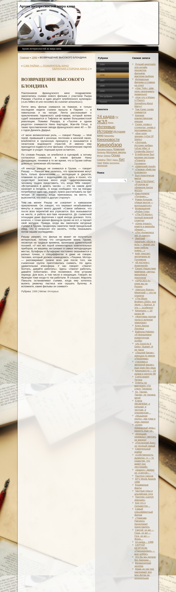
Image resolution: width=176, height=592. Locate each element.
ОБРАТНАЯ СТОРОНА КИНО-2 (71, 68)
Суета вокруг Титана (141, 378)
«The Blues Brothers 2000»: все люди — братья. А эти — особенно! (145, 303)
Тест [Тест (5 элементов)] (109, 159)
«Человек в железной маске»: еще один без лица (145, 364)
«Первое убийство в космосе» (145, 171)
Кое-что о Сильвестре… (142, 504)
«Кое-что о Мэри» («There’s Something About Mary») (144, 102)
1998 (102, 85)
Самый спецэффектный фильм (143, 512)
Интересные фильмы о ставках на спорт (144, 82)
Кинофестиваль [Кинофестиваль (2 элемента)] (105, 149)
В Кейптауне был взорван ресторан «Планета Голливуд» (144, 159)
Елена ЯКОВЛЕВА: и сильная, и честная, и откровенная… (142, 406)
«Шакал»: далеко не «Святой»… (144, 471)
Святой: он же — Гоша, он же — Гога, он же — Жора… (144, 534)
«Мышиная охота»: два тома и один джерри (144, 418)
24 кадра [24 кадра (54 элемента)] (106, 116)
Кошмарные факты (141, 486)
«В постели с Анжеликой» (142, 264)
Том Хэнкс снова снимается (144, 111)
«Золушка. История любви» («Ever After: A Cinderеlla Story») (144, 147)
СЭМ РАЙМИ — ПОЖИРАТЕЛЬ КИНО (46, 65)
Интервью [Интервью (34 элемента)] (106, 126)
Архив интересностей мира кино (47, 6)
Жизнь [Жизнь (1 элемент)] (110, 123)
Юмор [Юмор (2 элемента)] (106, 163)
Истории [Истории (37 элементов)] (105, 131)
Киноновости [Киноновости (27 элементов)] (108, 139)
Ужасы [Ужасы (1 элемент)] (115, 160)
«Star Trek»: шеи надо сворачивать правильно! (144, 91)
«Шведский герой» (145, 166)
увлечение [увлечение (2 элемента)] (102, 165)
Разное (103, 101)
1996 (34, 57)
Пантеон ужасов (144, 476)
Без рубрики (106, 96)
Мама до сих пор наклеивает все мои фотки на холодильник (144, 573)
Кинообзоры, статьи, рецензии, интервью (99, 585)
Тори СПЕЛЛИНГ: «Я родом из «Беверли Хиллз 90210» (144, 186)
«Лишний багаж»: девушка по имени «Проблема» (144, 355)
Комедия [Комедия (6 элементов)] (119, 149)
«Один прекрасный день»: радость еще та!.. (145, 427)
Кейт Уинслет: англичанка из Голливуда (142, 256)
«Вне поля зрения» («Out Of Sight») (143, 136)
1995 (102, 70)
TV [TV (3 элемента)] (116, 117)
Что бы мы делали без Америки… (145, 558)
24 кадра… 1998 (144, 542)
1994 (102, 64)
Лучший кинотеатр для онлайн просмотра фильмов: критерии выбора (145, 70)
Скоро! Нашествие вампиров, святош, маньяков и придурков (145, 273)
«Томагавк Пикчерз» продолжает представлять (142, 522)
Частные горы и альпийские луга (143, 492)
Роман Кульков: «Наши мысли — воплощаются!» (143, 202)
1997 (102, 80)
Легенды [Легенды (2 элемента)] (101, 152)
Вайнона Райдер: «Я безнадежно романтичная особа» (144, 336)
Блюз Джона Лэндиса (141, 327)
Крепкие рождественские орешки (143, 118)
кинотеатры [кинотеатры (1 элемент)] (114, 163)
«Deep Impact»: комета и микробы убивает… (144, 226)
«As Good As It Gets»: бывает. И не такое (143, 346)
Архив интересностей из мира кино (41, 48)
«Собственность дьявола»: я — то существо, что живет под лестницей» (144, 460)
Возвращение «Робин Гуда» (142, 210)
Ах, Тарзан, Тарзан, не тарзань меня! (145, 394)
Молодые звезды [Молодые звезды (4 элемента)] (116, 152)
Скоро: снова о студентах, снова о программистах (144, 127)
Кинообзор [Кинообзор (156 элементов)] (109, 144)
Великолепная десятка (142, 564)
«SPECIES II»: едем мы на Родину (142, 283)
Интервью (53, 291)
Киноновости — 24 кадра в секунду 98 (145, 372)
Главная (24, 57)
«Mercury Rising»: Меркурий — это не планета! (145, 292)
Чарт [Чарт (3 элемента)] (99, 163)
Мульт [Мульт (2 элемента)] (100, 156)
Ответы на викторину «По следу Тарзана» (143, 385)
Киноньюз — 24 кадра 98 (143, 312)
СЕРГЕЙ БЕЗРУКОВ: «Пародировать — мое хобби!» (144, 549)
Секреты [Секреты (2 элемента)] (101, 160)
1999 (102, 91)
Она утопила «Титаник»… (141, 195)
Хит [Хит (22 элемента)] (122, 159)
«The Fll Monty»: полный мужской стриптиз (143, 217)
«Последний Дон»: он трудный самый (145, 444)
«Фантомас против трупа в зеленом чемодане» (145, 319)
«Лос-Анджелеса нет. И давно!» (144, 234)
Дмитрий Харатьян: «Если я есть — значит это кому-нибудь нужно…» (144, 244)
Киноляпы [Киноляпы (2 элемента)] (109, 136)
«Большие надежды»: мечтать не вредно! (145, 436)
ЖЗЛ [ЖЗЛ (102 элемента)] (102, 121)
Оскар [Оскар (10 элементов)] (115, 155)
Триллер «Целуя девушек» (143, 498)
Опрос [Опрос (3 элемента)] (107, 155)
